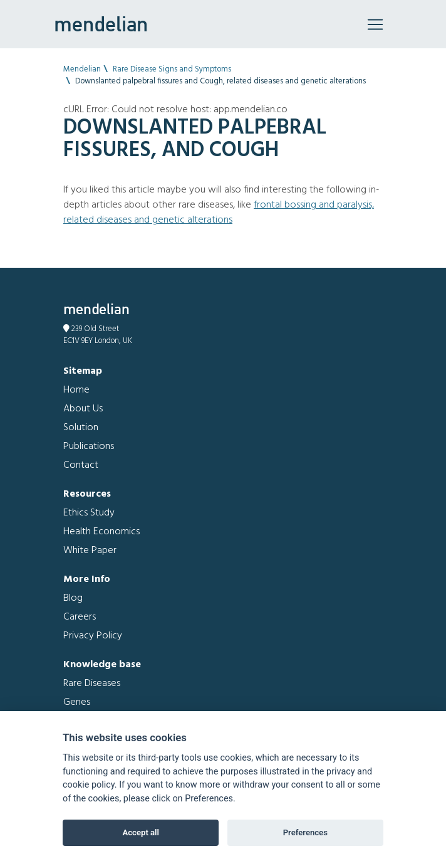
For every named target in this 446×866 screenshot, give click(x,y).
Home (76, 390)
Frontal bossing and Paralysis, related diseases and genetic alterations (218, 212)
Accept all (141, 832)
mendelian (101, 23)
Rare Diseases (91, 683)
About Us (83, 409)
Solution (80, 428)
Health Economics (101, 532)
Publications (88, 446)
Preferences (305, 832)
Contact (80, 465)
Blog (73, 598)
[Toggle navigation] (375, 24)
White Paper (90, 550)
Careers (79, 617)
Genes (76, 702)
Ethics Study (89, 513)
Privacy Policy (92, 636)
